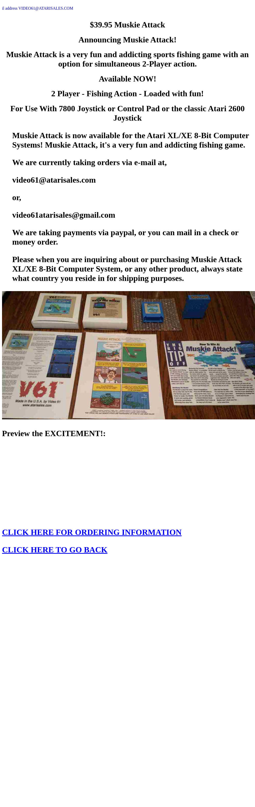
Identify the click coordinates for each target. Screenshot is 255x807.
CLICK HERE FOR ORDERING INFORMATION (92, 532)
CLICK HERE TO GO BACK (54, 549)
